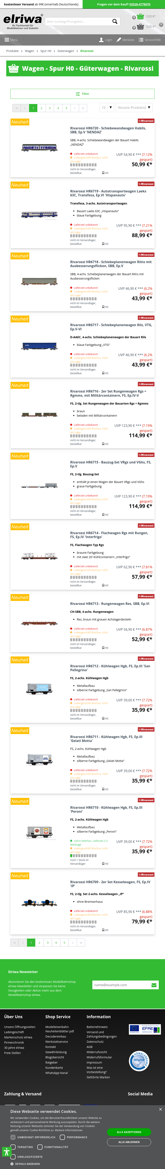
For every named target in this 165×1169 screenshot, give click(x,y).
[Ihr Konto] (105, 39)
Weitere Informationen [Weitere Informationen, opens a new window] (69, 1130)
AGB (90, 1047)
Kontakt (50, 1047)
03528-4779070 (140, 4)
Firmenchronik (14, 1042)
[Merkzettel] (125, 39)
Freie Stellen (12, 1053)
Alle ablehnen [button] (129, 1142)
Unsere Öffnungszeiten (19, 1027)
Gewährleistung (56, 1052)
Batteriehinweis (97, 1027)
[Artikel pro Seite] (107, 107)
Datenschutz (95, 1042)
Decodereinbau (55, 1036)
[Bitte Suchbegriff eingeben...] (77, 21)
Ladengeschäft (14, 1032)
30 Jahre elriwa (14, 1048)
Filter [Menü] (82, 93)
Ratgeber (51, 1062)
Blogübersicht (54, 1057)
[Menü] (11, 39)
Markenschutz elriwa (18, 1037)
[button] (7, 1152)
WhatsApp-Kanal (56, 1073)
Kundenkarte (54, 1068)
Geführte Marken (98, 1077)
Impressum (94, 1062)
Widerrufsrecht (97, 1052)
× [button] (160, 1109)
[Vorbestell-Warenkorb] (142, 26)
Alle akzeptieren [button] (129, 1132)
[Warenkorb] (142, 16)
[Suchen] (115, 21)
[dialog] (82, 1137)
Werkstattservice (56, 1042)
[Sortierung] (134, 107)
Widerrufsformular (99, 1057)
